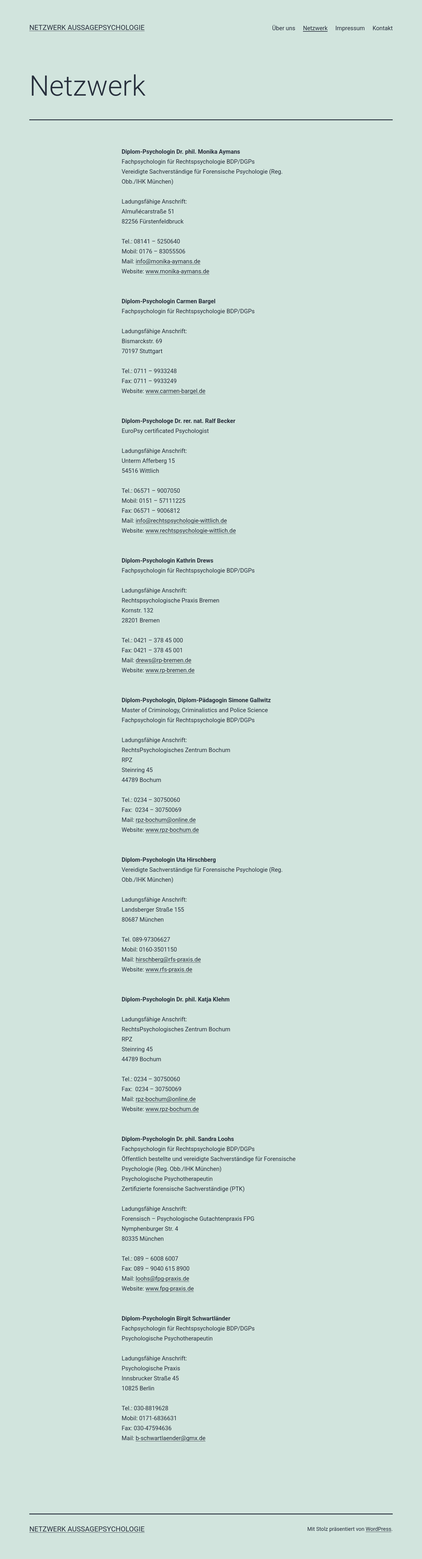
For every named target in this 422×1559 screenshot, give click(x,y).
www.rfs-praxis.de (168, 969)
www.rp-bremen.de (169, 670)
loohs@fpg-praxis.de (162, 1278)
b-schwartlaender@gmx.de (170, 1438)
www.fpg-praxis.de (169, 1288)
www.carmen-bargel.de (175, 391)
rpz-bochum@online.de (166, 819)
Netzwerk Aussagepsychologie (86, 27)
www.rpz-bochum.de (172, 829)
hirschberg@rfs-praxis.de (168, 959)
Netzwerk (315, 28)
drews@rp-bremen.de (163, 660)
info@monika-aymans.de (168, 261)
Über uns (283, 28)
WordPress (378, 1529)
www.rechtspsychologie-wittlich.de (190, 530)
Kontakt (382, 28)
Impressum (350, 28)
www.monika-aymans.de (177, 271)
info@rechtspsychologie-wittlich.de (181, 520)
